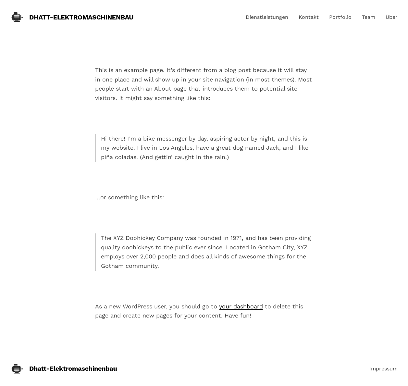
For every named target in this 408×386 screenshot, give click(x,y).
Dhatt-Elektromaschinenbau (81, 17)
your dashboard (241, 306)
